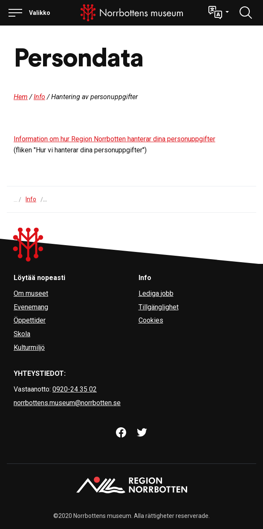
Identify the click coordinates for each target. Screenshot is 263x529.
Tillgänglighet (159, 307)
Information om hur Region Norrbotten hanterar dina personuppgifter (114, 139)
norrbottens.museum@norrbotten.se (67, 403)
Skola (22, 334)
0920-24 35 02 (74, 389)
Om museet (31, 293)
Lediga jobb (156, 293)
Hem (21, 97)
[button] (218, 13)
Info (39, 97)
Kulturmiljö (29, 347)
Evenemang (31, 307)
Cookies (151, 320)
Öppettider (30, 320)
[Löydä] (246, 13)
